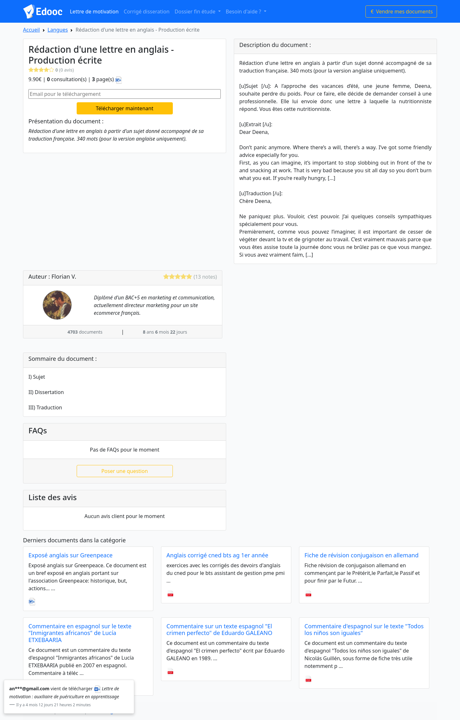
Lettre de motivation (94, 11)
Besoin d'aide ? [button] (244, 11)
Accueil (31, 29)
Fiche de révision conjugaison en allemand (361, 555)
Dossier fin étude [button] (196, 11)
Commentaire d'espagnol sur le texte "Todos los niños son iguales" (364, 629)
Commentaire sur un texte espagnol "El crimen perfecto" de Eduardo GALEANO (219, 629)
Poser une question (124, 471)
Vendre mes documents (401, 11)
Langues (58, 29)
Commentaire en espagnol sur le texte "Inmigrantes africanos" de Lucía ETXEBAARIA (79, 633)
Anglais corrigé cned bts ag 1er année (217, 555)
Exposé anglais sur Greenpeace (70, 555)
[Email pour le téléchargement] (124, 94)
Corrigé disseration (146, 11)
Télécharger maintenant (124, 108)
